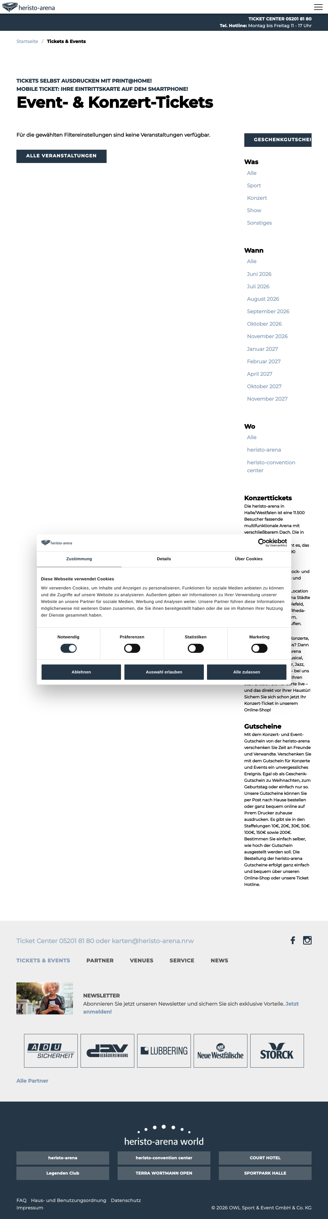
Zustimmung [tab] (79, 559)
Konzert (257, 198)
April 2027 (259, 374)
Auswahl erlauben (164, 671)
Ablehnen (81, 671)
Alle (251, 173)
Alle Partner (32, 1081)
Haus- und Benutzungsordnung (68, 1200)
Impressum (29, 1208)
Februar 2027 (264, 362)
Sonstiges (259, 223)
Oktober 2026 (264, 324)
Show (254, 210)
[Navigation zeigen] (318, 7)
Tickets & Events (43, 961)
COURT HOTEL (265, 1157)
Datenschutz (126, 1200)
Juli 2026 (258, 287)
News (219, 961)
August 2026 (263, 299)
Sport (254, 186)
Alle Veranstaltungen (61, 156)
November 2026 (267, 336)
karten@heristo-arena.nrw (152, 941)
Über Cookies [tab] (249, 559)
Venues (142, 961)
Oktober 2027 (264, 386)
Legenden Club (62, 1173)
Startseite (27, 41)
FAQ (21, 1200)
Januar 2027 (262, 349)
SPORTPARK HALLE (265, 1173)
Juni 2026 (259, 274)
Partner (99, 961)
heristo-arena (264, 450)
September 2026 (268, 311)
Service (182, 961)
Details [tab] (164, 559)
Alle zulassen (246, 671)
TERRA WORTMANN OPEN (164, 1173)
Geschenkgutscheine (283, 140)
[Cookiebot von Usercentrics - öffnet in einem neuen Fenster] (262, 542)
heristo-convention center (271, 467)
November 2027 (267, 399)
